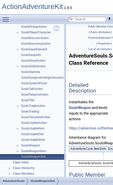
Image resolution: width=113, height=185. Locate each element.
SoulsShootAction (33, 60)
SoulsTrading (30, 111)
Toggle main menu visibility (7, 17)
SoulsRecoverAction (35, 38)
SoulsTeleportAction (34, 94)
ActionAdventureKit (32, 7)
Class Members (23, 173)
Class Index (21, 162)
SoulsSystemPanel (34, 83)
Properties (104, 43)
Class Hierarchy (24, 168)
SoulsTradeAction (33, 106)
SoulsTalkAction (32, 89)
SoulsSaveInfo (31, 55)
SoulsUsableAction (34, 123)
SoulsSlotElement (33, 66)
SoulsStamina (30, 72)
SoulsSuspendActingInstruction (42, 77)
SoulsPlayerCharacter (36, 32)
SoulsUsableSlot (32, 134)
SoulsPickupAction (33, 27)
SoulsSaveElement (34, 49)
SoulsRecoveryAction (35, 43)
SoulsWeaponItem (33, 151)
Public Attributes (100, 32)
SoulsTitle (27, 100)
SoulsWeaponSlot (33, 157)
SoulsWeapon (30, 145)
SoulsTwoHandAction (35, 117)
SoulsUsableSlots (33, 140)
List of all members (100, 49)
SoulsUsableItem (32, 128)
